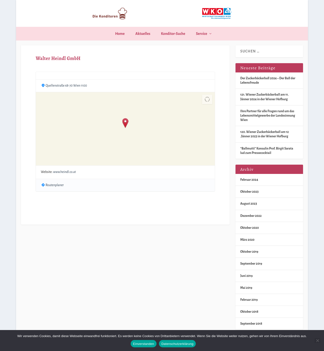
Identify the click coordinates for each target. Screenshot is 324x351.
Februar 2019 (249, 299)
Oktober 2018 (249, 311)
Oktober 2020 (249, 228)
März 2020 (247, 239)
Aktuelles (142, 34)
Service (201, 34)
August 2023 (248, 203)
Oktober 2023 (249, 191)
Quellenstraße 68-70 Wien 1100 (66, 85)
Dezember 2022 (251, 216)
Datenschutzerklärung (177, 344)
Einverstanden (143, 344)
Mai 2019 (246, 288)
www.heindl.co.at (64, 172)
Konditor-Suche (173, 34)
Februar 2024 (249, 179)
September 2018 (251, 323)
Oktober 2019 (249, 251)
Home (120, 34)
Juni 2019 (246, 276)
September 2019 (251, 263)
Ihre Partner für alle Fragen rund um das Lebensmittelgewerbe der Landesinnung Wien (267, 116)
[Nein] (317, 340)
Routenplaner (55, 185)
